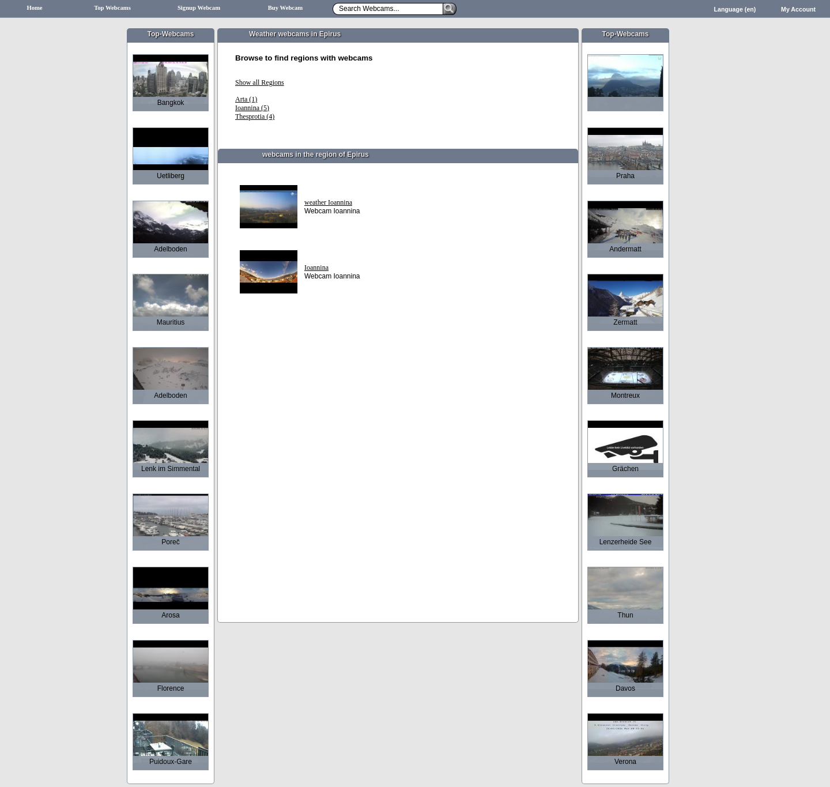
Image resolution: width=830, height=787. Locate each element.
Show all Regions (259, 82)
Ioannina (316, 267)
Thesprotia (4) (254, 116)
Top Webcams (112, 8)
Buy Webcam (285, 8)
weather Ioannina (328, 202)
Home (34, 8)
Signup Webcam (199, 8)
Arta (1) (246, 99)
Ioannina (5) (252, 108)
